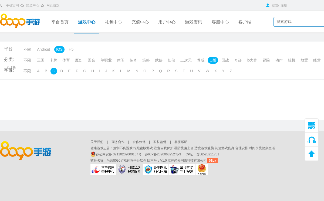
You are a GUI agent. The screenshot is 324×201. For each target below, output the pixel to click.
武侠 (159, 60)
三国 (41, 60)
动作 (279, 60)
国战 (225, 60)
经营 (317, 60)
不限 (27, 49)
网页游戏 (52, 5)
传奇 (133, 60)
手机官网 (12, 5)
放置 (304, 60)
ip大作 (252, 60)
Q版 (213, 60)
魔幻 (79, 60)
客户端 (244, 22)
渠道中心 (32, 5)
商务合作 (118, 142)
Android (43, 49)
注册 (284, 5)
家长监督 (159, 142)
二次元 (186, 60)
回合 (91, 60)
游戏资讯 (193, 22)
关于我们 (96, 142)
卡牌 (53, 60)
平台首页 (60, 22)
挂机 (291, 60)
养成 (200, 60)
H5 (71, 49)
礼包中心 (113, 22)
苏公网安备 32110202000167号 (116, 154)
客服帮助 (180, 142)
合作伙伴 (139, 142)
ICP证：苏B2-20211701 (202, 154)
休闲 (120, 60)
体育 (66, 60)
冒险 (266, 60)
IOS (59, 49)
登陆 (272, 5)
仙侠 (171, 60)
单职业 (106, 60)
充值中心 (140, 22)
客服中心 (220, 22)
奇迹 (238, 60)
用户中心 (167, 22)
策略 (146, 60)
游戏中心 (86, 22)
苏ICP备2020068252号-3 (163, 154)
